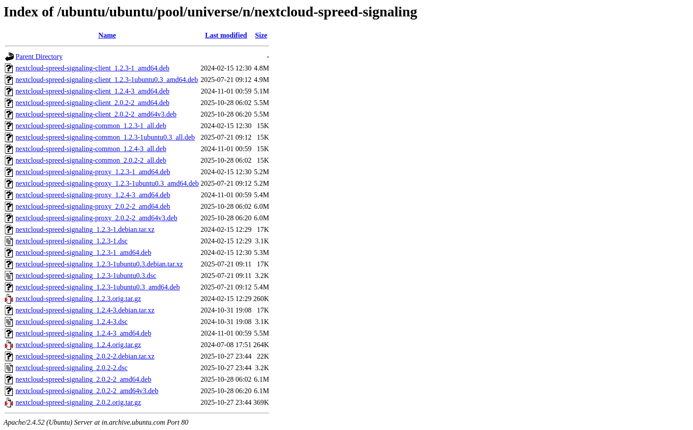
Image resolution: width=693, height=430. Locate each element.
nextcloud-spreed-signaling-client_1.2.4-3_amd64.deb (92, 91)
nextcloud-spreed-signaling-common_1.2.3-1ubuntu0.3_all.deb (105, 137)
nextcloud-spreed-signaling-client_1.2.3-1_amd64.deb (92, 68)
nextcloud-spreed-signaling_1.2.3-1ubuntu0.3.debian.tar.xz (99, 264)
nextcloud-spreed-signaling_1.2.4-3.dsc (72, 321)
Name (107, 35)
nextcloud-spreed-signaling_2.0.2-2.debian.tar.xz (85, 356)
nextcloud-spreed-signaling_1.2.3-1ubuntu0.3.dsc (86, 275)
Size (261, 35)
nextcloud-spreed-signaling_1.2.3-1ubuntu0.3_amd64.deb (98, 287)
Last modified (226, 35)
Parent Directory (39, 56)
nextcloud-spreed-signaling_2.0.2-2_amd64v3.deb (87, 391)
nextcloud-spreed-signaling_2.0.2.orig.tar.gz (78, 402)
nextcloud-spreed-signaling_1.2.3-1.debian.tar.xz (85, 229)
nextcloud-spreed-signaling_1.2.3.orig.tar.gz (78, 298)
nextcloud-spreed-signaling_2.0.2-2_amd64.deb (83, 379)
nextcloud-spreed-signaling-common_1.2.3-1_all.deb (91, 125)
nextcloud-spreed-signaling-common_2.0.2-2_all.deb (91, 160)
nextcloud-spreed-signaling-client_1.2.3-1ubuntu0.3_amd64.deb (107, 79)
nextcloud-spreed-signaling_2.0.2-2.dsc (72, 367)
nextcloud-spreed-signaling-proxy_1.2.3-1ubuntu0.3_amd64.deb (107, 183)
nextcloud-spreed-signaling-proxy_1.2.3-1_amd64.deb (93, 172)
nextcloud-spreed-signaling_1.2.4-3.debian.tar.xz (85, 310)
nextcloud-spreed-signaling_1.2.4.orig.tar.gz (78, 344)
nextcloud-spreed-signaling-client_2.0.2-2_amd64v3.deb (96, 114)
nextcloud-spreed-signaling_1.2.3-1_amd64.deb (83, 252)
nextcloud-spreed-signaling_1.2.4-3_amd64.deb (83, 333)
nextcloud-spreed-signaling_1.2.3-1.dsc (72, 241)
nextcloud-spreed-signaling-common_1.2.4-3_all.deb (91, 148)
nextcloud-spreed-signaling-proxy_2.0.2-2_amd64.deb (93, 206)
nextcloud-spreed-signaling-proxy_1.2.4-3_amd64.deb (93, 195)
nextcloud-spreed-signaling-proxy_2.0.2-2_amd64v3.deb (96, 218)
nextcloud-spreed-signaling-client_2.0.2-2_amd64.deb (92, 102)
